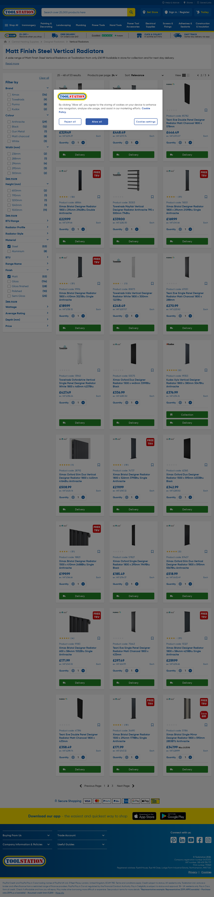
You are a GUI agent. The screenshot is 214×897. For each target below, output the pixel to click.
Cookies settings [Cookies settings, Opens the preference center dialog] (145, 121)
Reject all (70, 121)
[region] (108, 110)
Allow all (97, 121)
